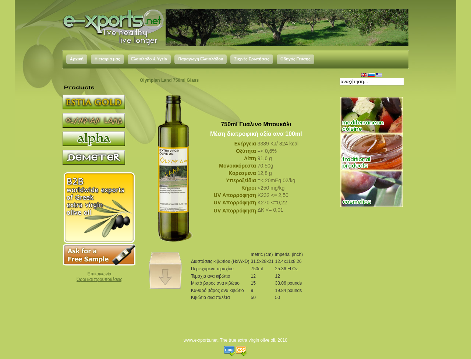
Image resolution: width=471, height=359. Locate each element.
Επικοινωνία (99, 274)
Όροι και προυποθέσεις (99, 279)
